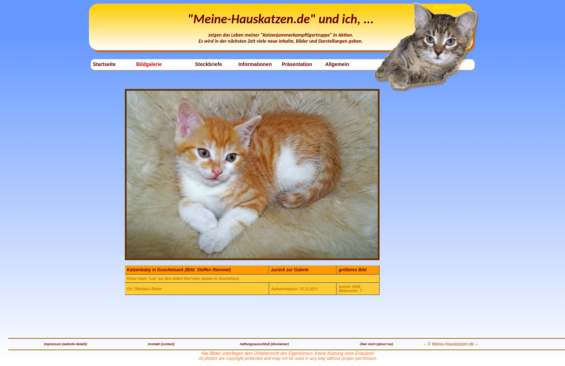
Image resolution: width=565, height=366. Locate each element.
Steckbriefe (208, 64)
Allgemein (337, 64)
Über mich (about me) (376, 344)
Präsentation (297, 64)
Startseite (104, 64)
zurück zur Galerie (290, 269)
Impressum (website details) (65, 344)
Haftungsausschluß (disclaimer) (264, 344)
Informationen (255, 64)
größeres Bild (352, 269)
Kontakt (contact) (161, 344)
